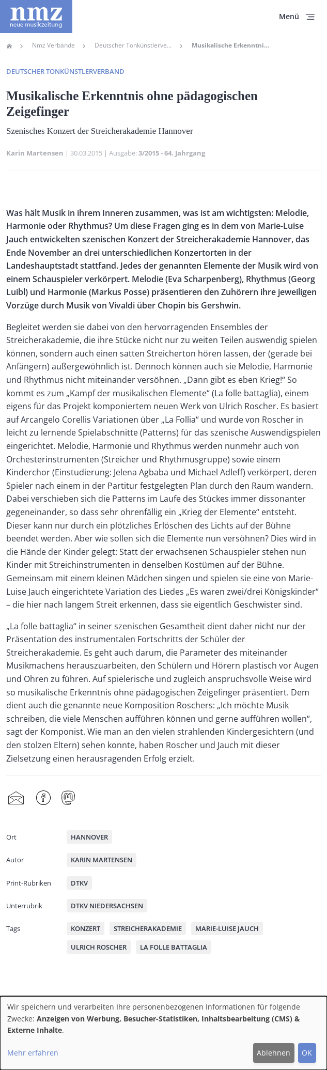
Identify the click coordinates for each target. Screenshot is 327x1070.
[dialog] (163, 1033)
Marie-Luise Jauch (227, 928)
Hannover (89, 837)
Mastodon (68, 798)
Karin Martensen (35, 153)
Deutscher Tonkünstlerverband (133, 45)
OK (307, 1053)
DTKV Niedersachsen (107, 905)
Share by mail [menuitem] (16, 797)
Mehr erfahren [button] (32, 1053)
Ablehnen (273, 1053)
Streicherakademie (148, 928)
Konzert (85, 928)
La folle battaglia (173, 947)
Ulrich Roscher (99, 947)
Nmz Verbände (53, 45)
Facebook (43, 798)
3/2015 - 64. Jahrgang (171, 153)
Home (9, 46)
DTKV (79, 883)
